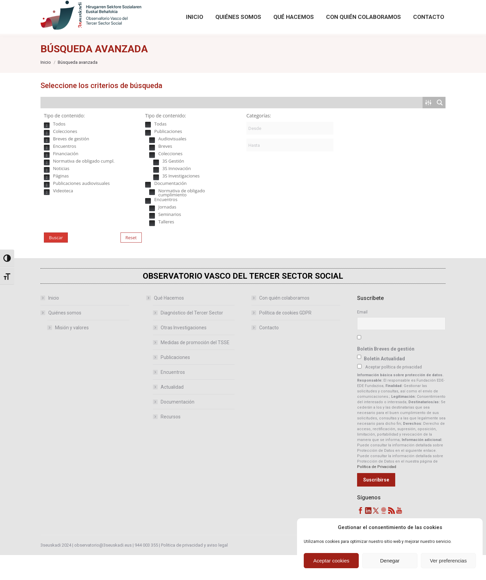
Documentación (177, 427)
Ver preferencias (448, 560)
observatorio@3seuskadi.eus (111, 12)
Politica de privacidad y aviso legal (194, 570)
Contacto (269, 352)
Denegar (390, 560)
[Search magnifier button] (383, 7)
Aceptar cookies (331, 560)
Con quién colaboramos (284, 323)
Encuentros (173, 397)
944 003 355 (146, 570)
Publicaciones (175, 382)
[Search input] (232, 127)
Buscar (56, 262)
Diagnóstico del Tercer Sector (192, 337)
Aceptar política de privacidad (393, 391)
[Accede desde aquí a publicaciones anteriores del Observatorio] (209, 12)
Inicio (53, 323)
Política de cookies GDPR (285, 337)
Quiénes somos (61, 337)
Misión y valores (72, 352)
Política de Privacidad (376, 492)
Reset (131, 262)
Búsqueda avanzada (395, 20)
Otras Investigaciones (184, 352)
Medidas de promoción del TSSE (195, 367)
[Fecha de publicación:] (289, 153)
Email (362, 336)
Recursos (171, 441)
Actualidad (172, 412)
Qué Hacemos (165, 323)
